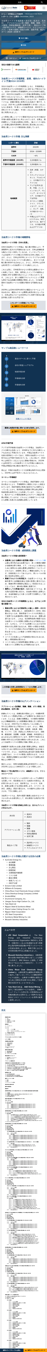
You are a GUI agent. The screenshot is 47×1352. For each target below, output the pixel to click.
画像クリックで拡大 (23, 419)
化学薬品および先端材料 (15, 14)
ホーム (3, 14)
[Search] (41, 2)
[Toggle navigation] (44, 8)
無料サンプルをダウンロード (23, 52)
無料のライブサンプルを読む (12, 1350)
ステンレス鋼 (40, 560)
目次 (23, 45)
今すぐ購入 (23, 38)
